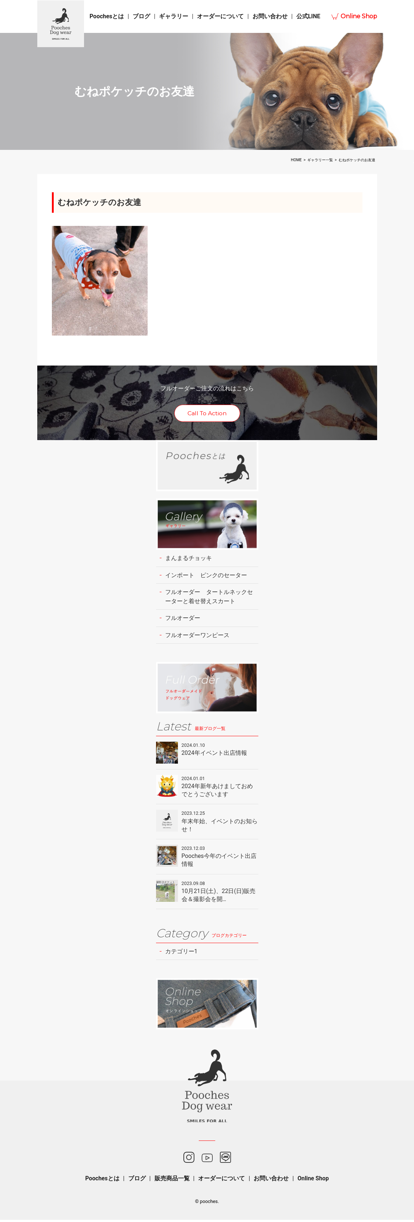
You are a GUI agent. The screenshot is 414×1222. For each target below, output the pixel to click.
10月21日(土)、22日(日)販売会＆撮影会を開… (219, 896)
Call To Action (207, 413)
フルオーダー (182, 618)
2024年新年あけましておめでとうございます (217, 791)
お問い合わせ (270, 16)
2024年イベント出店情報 (214, 753)
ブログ (141, 16)
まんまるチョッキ (188, 558)
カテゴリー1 (181, 953)
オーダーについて (220, 16)
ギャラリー (173, 16)
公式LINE (308, 16)
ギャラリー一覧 (320, 160)
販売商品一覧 (171, 1180)
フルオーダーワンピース (197, 635)
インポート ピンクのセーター (206, 575)
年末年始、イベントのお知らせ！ (220, 826)
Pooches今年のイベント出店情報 (219, 861)
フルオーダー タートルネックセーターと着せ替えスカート (209, 597)
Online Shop (359, 16)
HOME (296, 160)
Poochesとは (107, 16)
